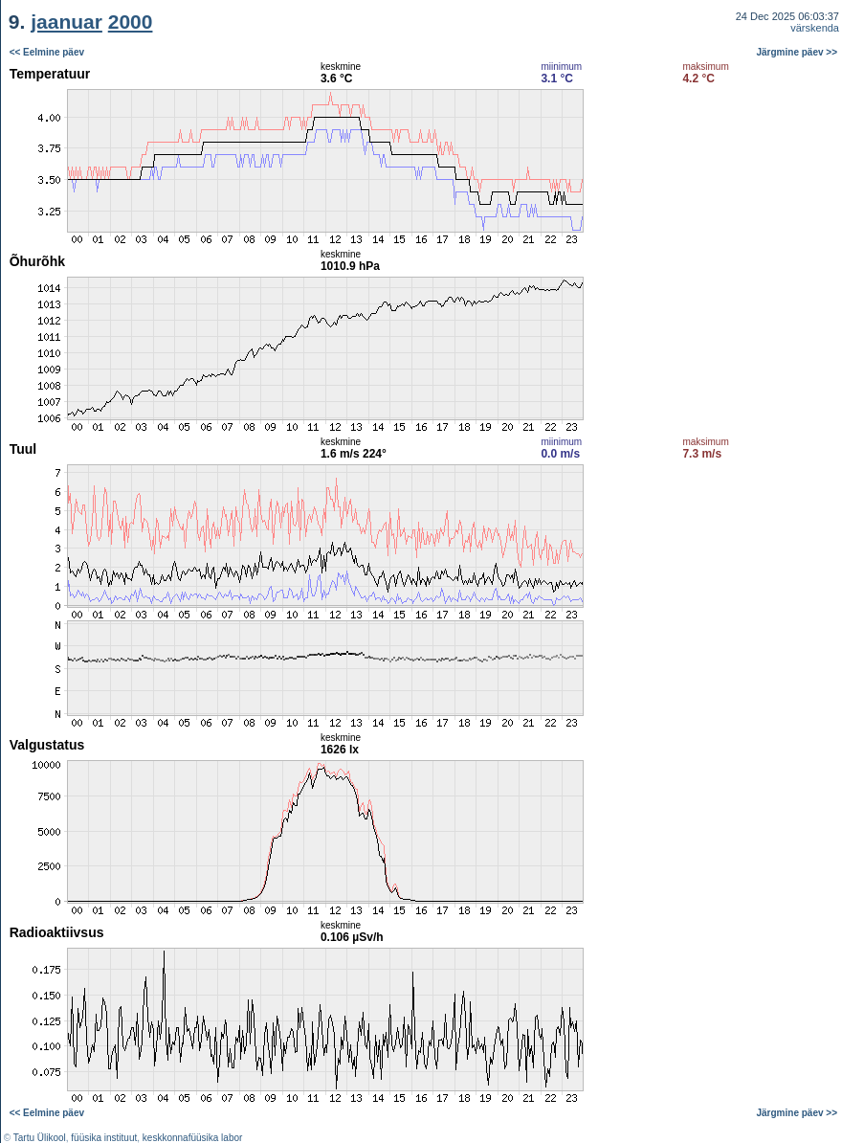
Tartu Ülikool (39, 1137)
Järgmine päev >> (797, 52)
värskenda (814, 28)
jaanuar (66, 22)
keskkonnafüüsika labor (193, 1137)
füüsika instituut (104, 1137)
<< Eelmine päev (47, 52)
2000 (130, 22)
